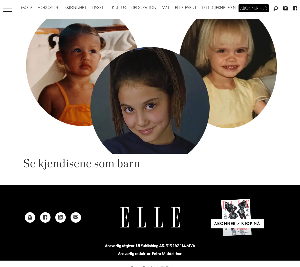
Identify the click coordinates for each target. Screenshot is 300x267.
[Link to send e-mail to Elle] (76, 217)
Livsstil (99, 7)
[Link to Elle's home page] (150, 217)
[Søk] (276, 9)
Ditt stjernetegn (219, 7)
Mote (26, 7)
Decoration (144, 7)
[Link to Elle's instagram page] (30, 217)
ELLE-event (186, 7)
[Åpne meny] (7, 7)
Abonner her (253, 8)
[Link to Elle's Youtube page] (60, 217)
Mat (166, 7)
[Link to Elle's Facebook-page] (45, 217)
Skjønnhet (76, 7)
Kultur (119, 7)
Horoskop (48, 7)
